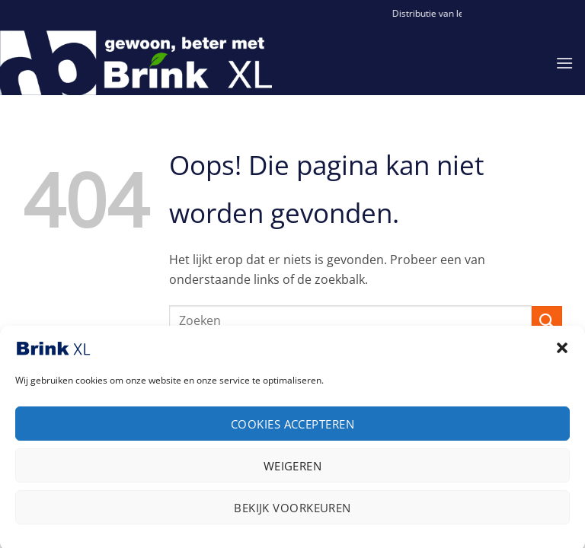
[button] (562, 354)
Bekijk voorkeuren (292, 513)
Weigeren (293, 472)
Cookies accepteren (292, 430)
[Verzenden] (547, 321)
